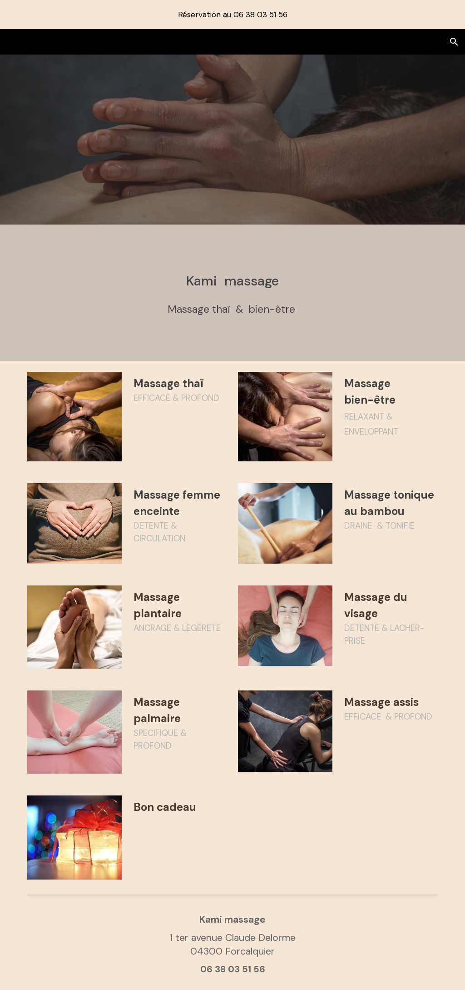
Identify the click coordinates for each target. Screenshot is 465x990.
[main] (232, 292)
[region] (232, 14)
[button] (454, 42)
